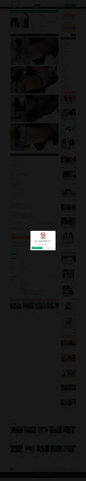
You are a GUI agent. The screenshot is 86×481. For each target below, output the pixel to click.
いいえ (49, 247)
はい (37, 247)
